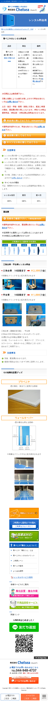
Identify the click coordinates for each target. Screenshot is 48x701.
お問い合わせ (12, 102)
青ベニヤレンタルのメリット (24, 555)
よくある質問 (18, 571)
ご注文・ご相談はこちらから (23, 513)
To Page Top (41, 657)
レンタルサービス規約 (23, 577)
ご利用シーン (18, 561)
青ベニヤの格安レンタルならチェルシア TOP (17, 29)
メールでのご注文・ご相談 (30, 697)
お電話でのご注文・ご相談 (10, 697)
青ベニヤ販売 (18, 566)
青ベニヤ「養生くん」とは (23, 550)
